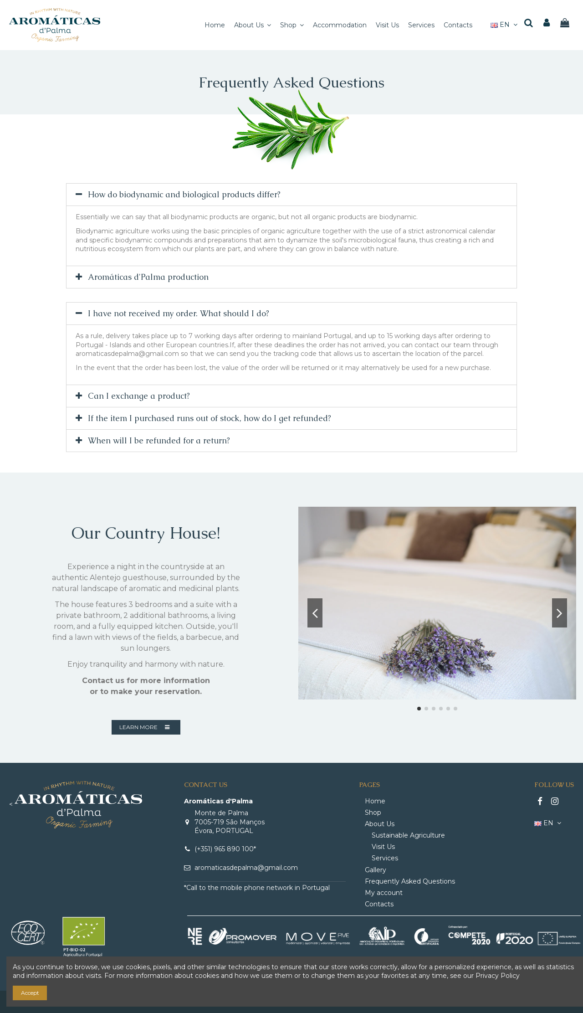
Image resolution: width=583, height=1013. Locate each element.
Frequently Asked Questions (410, 881)
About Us (379, 824)
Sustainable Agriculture (408, 835)
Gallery (375, 870)
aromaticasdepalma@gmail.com (246, 868)
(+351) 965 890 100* (225, 849)
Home (375, 801)
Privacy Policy (498, 976)
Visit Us (383, 847)
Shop (373, 812)
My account (384, 893)
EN (505, 25)
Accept (30, 992)
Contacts (379, 904)
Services (385, 858)
